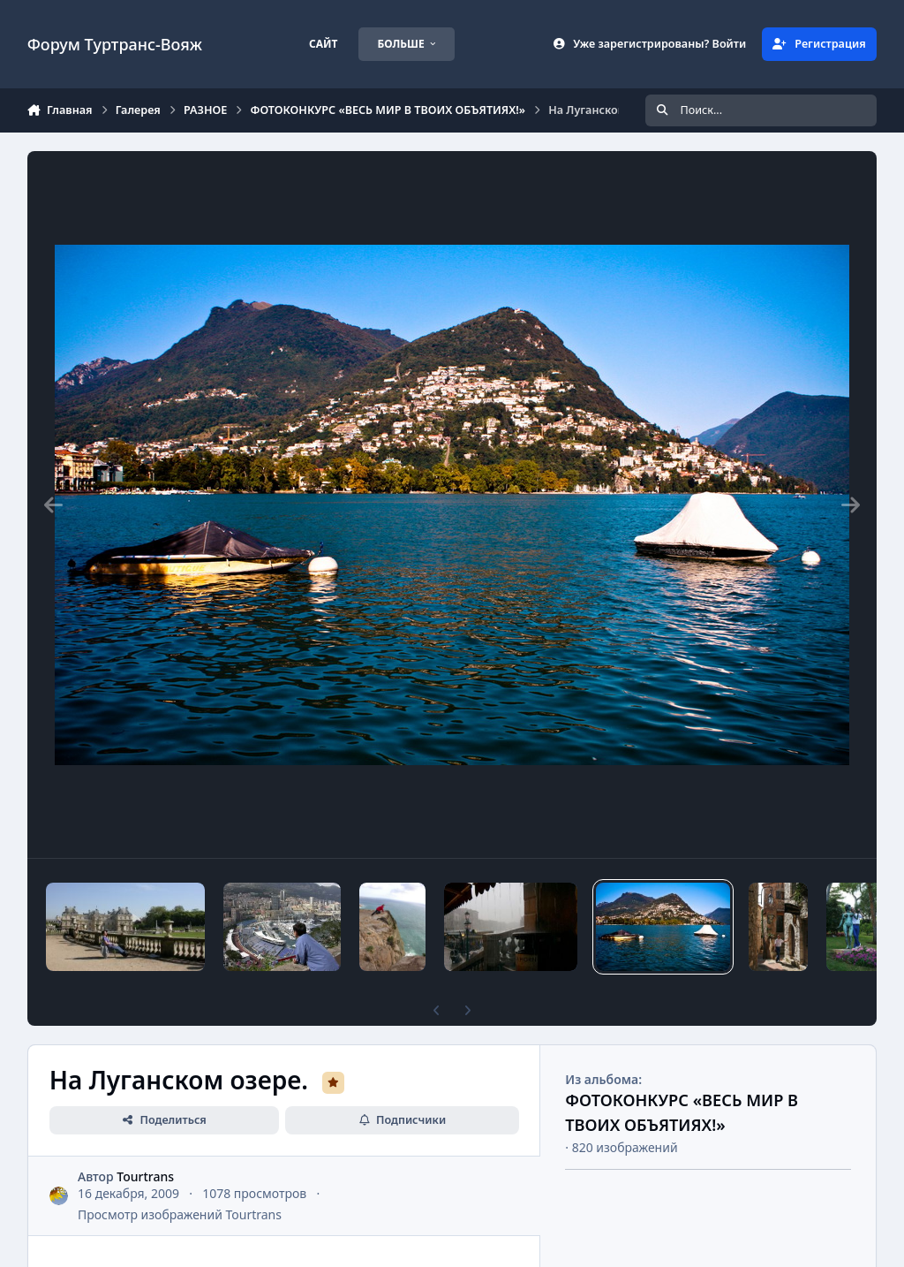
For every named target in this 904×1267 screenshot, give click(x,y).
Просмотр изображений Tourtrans (180, 1214)
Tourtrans (145, 1176)
